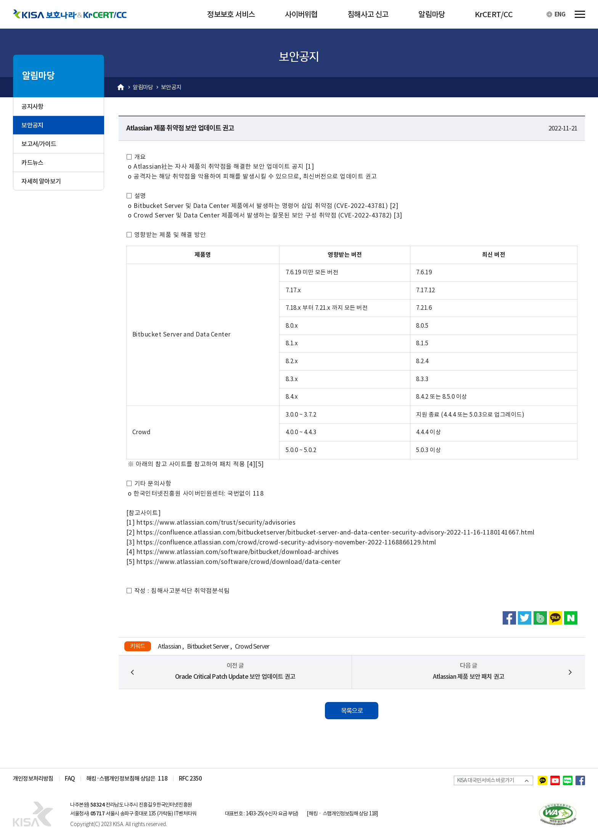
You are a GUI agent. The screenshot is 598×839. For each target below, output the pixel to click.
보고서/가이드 (38, 144)
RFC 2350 (190, 778)
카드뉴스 (32, 162)
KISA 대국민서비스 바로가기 (487, 780)
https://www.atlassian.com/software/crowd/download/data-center (239, 561)
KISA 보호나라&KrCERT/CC (76, 14)
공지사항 (32, 106)
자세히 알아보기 (41, 181)
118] (373, 813)
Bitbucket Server (208, 646)
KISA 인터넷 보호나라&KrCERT (38, 814)
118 (162, 778)
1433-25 (254, 813)
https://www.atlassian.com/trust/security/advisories (216, 522)
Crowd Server (252, 646)
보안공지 (171, 87)
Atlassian (169, 646)
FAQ (70, 778)
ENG (560, 14)
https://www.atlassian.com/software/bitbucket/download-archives (238, 552)
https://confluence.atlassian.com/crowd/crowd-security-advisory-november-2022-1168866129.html (286, 542)
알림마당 (143, 87)
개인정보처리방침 (33, 778)
